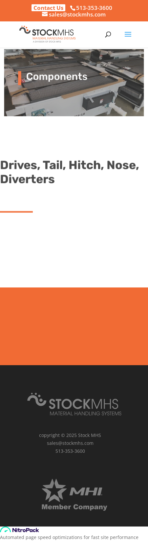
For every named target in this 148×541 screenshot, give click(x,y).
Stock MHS (89, 435)
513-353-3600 (94, 8)
